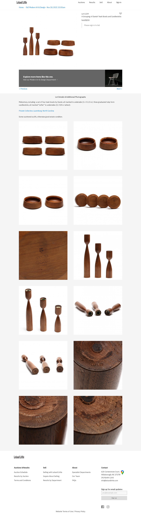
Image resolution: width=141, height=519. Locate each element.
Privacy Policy (80, 511)
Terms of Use (68, 511)
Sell (101, 2)
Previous (23, 89)
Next (119, 89)
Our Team (76, 476)
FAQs (74, 480)
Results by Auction (21, 476)
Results (92, 2)
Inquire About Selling (51, 476)
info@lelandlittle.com (109, 480)
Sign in (118, 2)
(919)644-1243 (107, 478)
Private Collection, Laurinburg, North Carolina (36, 111)
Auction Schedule (20, 472)
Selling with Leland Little (52, 472)
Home (21, 7)
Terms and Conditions (22, 480)
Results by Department (52, 480)
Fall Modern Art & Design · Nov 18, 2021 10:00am (45, 7)
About (109, 2)
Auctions (81, 2)
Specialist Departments (81, 472)
